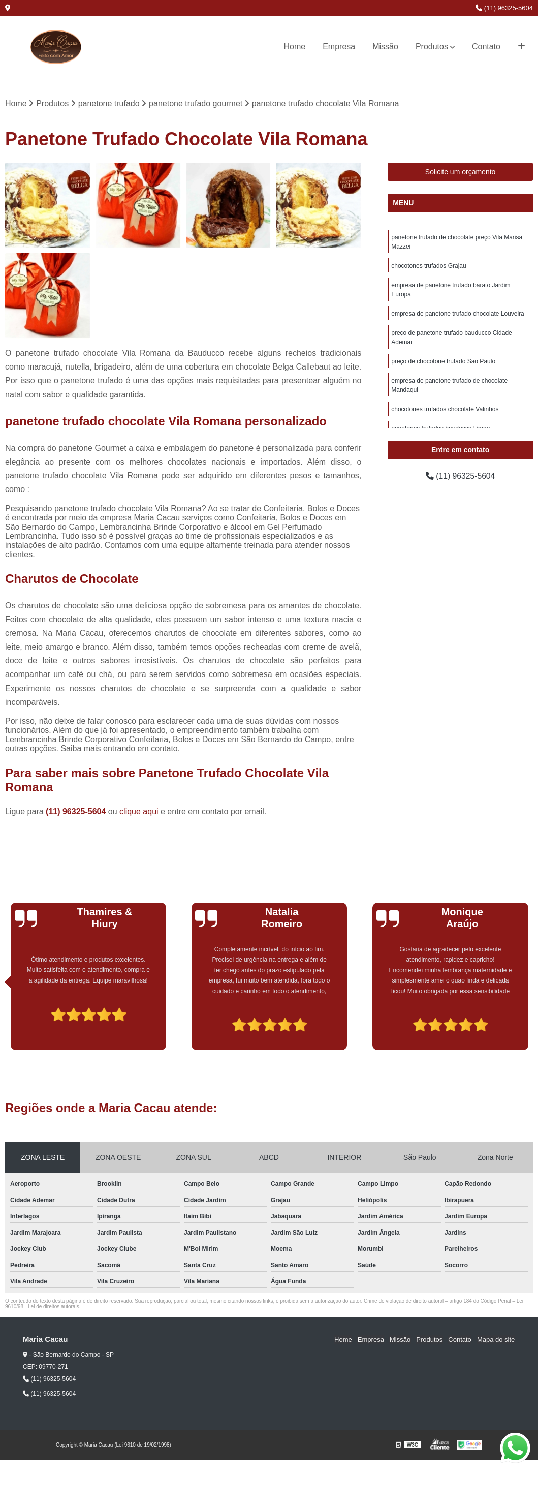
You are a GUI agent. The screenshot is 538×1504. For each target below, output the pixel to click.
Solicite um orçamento (460, 172)
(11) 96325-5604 (504, 8)
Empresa (339, 46)
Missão (385, 46)
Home (295, 46)
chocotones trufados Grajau (428, 266)
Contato (486, 46)
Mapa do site (496, 1339)
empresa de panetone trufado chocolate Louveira (457, 314)
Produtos (432, 46)
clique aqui (139, 811)
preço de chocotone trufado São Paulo (443, 361)
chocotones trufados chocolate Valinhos (444, 409)
